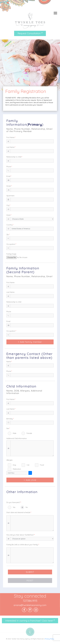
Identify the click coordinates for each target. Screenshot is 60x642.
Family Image (11, 254)
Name (9, 362)
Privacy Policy (49, 639)
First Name (10, 137)
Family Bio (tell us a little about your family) (22, 545)
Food (42, 465)
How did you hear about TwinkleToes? (20, 535)
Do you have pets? (13, 502)
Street (9, 186)
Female (29, 433)
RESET (30, 580)
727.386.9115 (30, 600)
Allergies (9, 460)
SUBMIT (30, 572)
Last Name (10, 147)
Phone (9, 167)
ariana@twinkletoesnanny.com (30, 605)
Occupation (11, 244)
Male (14, 433)
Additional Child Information (16, 438)
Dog (14, 465)
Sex (8, 428)
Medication (17, 469)
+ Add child (30, 480)
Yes (14, 507)
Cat (28, 465)
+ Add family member (30, 342)
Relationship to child (14, 157)
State (8, 215)
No (27, 507)
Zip (8, 235)
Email (8, 176)
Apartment (10, 196)
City (8, 205)
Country (9, 225)
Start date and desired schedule (18, 512)
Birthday (10, 419)
